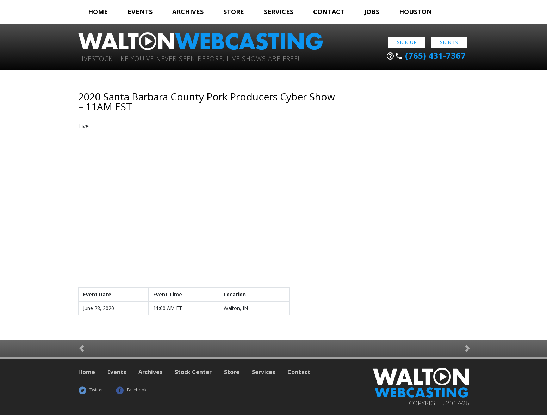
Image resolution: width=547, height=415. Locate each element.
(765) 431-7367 (426, 55)
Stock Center (193, 372)
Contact (328, 11)
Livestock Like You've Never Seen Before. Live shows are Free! (188, 58)
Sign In (449, 42)
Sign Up (407, 42)
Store (233, 11)
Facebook (131, 390)
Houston (415, 11)
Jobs (371, 11)
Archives (188, 11)
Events (140, 11)
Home (98, 11)
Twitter (90, 390)
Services (278, 11)
